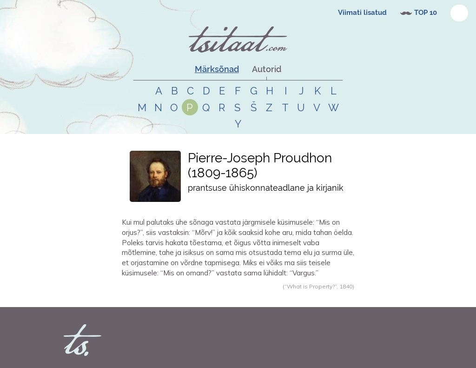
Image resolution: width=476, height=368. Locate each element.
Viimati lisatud (362, 12)
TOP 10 (425, 12)
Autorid (266, 69)
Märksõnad (217, 69)
